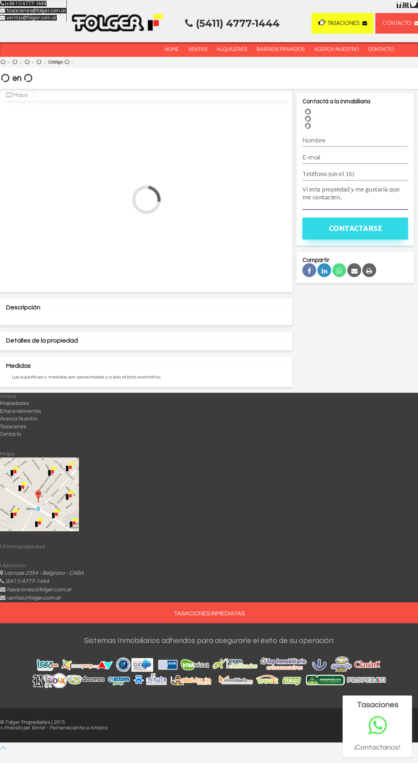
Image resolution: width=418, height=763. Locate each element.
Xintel (39, 728)
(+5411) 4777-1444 (23, 3)
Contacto (381, 49)
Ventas (197, 49)
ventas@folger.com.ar (28, 18)
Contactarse (355, 229)
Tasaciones (339, 22)
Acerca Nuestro (336, 49)
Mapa (17, 95)
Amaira (99, 728)
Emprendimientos (20, 411)
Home (172, 49)
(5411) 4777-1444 (27, 581)
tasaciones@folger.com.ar (33, 10)
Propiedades (14, 403)
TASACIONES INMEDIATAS (209, 614)
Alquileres (232, 49)
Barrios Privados (281, 49)
